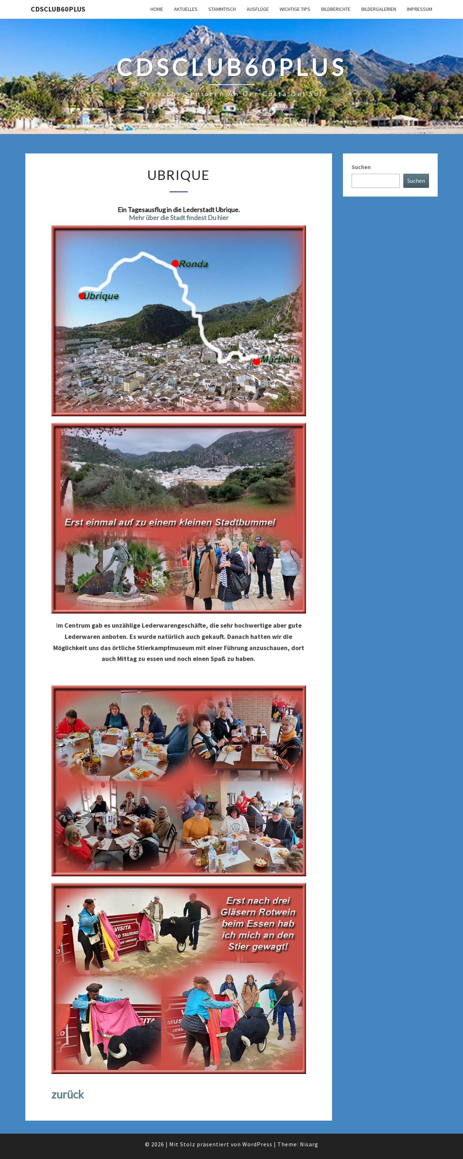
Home (156, 9)
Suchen (361, 166)
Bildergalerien (378, 9)
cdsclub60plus (58, 8)
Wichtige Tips (295, 9)
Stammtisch (222, 9)
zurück (67, 1094)
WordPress (257, 1144)
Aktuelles (185, 9)
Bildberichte (336, 9)
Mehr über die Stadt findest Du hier (179, 218)
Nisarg (309, 1144)
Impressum (419, 9)
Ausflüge (258, 9)
